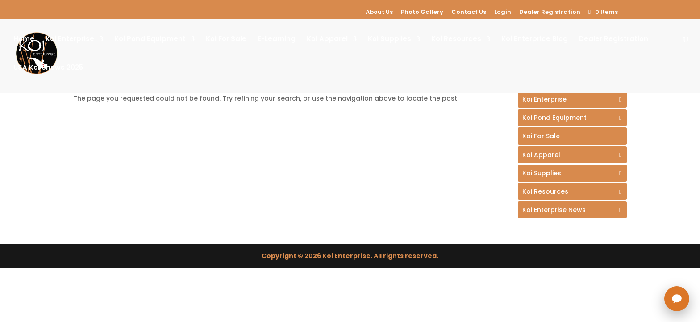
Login (502, 12)
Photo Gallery (422, 12)
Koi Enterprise (70, 39)
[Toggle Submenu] (572, 99)
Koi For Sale (226, 39)
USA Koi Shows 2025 (48, 68)
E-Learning (277, 39)
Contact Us (468, 12)
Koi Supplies (389, 39)
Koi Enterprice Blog (534, 39)
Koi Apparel (327, 39)
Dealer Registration (549, 12)
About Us (379, 12)
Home (23, 39)
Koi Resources (456, 39)
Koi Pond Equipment (150, 39)
